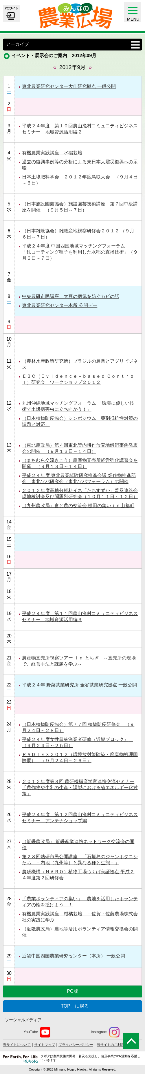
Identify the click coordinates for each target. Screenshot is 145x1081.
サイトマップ (44, 1044)
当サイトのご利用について (117, 1044)
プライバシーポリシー (75, 1044)
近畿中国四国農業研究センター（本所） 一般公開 (73, 955)
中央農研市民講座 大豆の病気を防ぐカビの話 (70, 296)
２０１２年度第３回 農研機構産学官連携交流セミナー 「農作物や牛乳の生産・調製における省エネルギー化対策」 (80, 787)
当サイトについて (17, 1044)
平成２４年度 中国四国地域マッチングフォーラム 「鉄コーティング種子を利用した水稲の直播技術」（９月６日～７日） (80, 252)
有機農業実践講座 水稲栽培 (52, 152)
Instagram (105, 1032)
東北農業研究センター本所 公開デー (59, 305)
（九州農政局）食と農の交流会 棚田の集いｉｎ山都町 (78, 505)
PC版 (72, 991)
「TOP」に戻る (72, 1006)
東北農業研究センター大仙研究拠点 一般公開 (69, 86)
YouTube (36, 1032)
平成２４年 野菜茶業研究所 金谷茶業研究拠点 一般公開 (79, 684)
